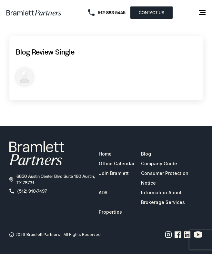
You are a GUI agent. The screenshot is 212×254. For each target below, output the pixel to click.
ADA (103, 192)
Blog (146, 154)
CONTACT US (151, 12)
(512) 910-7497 (28, 191)
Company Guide (159, 163)
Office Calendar (117, 163)
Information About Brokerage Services (163, 197)
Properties (110, 212)
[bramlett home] (33, 13)
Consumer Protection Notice (164, 178)
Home (105, 154)
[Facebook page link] (178, 234)
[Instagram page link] (168, 234)
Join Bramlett (114, 173)
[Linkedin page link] (187, 234)
